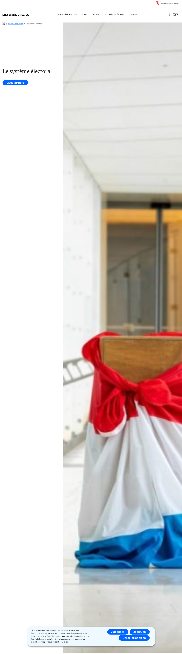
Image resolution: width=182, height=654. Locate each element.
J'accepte (117, 632)
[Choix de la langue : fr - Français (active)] (175, 14)
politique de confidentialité (56, 642)
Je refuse (139, 632)
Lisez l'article (15, 83)
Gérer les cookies (134, 638)
